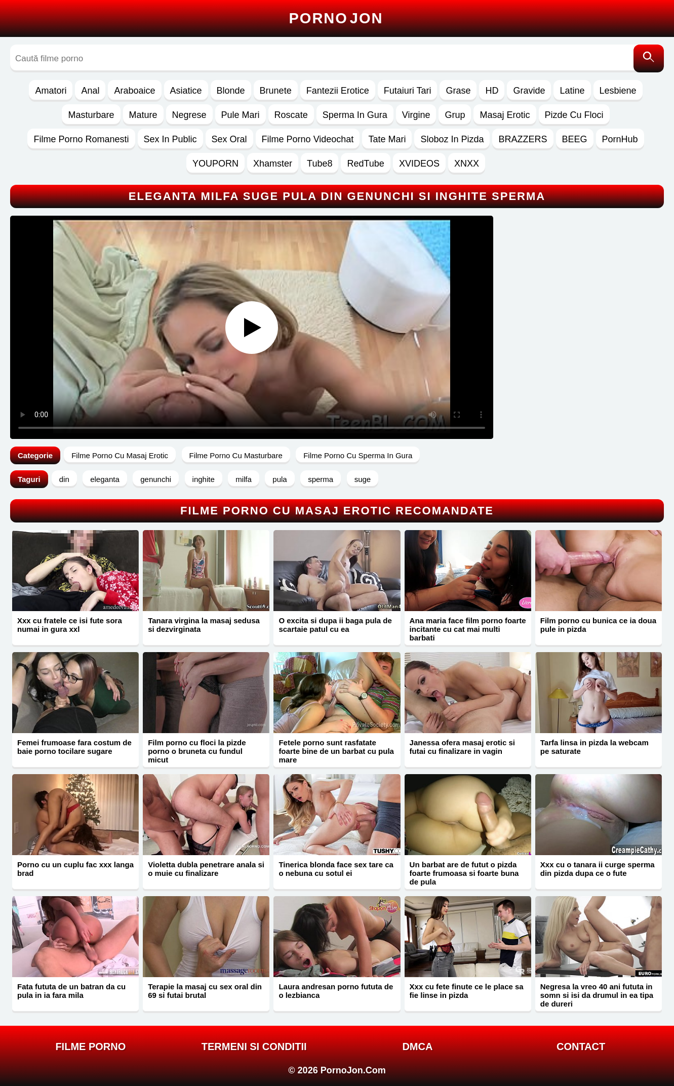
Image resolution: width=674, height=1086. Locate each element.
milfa (243, 479)
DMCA (417, 1046)
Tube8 (319, 163)
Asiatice (186, 91)
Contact (581, 1046)
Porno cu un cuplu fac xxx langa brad (75, 868)
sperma (320, 479)
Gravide (529, 91)
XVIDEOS (419, 163)
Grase (458, 91)
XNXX (466, 163)
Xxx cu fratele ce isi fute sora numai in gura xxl (69, 624)
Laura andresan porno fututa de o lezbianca (336, 990)
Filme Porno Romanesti (81, 139)
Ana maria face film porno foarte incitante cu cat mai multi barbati (468, 629)
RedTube (365, 163)
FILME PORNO (90, 1046)
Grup (455, 115)
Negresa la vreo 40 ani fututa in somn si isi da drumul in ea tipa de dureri (596, 995)
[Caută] (648, 58)
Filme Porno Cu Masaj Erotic (119, 455)
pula (279, 479)
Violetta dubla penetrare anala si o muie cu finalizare (206, 868)
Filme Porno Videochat (308, 139)
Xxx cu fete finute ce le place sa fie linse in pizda (467, 990)
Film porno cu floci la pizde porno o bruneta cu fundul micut (197, 751)
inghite (203, 479)
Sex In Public (170, 139)
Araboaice (134, 91)
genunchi (155, 479)
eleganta (105, 479)
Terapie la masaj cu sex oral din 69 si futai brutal (205, 990)
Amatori (50, 91)
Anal (90, 91)
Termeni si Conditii (254, 1046)
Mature (143, 115)
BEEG (574, 139)
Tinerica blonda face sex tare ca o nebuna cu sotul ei (336, 868)
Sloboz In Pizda (452, 139)
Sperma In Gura (355, 115)
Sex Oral (229, 139)
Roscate (291, 115)
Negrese (189, 115)
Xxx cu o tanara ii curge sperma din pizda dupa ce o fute (597, 868)
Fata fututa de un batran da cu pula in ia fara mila (71, 990)
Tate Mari (387, 139)
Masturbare (91, 115)
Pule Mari (240, 115)
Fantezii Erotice (337, 91)
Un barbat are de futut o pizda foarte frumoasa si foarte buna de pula (464, 873)
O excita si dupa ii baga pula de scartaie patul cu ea (335, 624)
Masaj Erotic (505, 115)
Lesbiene (618, 91)
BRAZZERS (522, 139)
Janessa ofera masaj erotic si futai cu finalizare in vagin (462, 746)
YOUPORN (215, 163)
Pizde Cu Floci (574, 115)
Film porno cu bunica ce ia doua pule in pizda (598, 624)
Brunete (276, 91)
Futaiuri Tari (407, 91)
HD (491, 91)
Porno (336, 18)
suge (362, 479)
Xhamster (272, 163)
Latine (572, 91)
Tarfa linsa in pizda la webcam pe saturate (594, 746)
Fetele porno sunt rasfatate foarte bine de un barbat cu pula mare (336, 751)
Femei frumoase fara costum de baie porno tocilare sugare (74, 746)
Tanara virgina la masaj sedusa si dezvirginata (204, 624)
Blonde (231, 91)
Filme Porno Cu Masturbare (236, 455)
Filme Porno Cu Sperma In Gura (357, 455)
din (64, 479)
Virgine (416, 115)
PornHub (620, 139)
